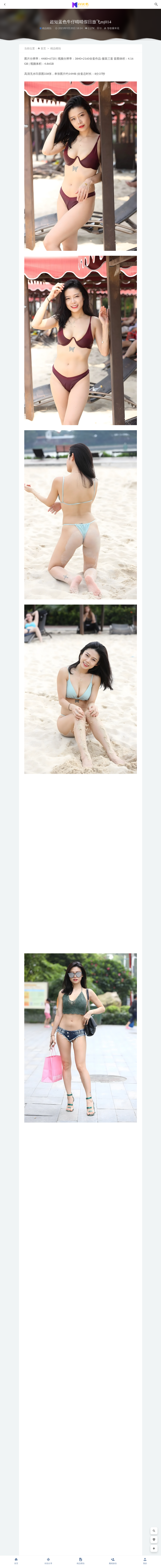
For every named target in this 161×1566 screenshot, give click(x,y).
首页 (43, 48)
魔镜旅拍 (113, 1561)
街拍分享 (48, 1561)
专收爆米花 (111, 28)
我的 (145, 1561)
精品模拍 (46, 28)
